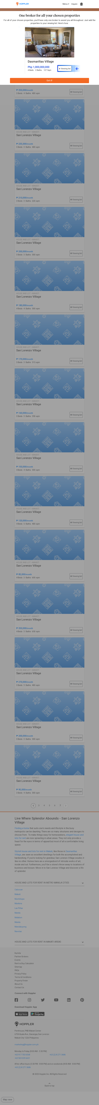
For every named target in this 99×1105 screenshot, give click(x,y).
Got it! (49, 80)
